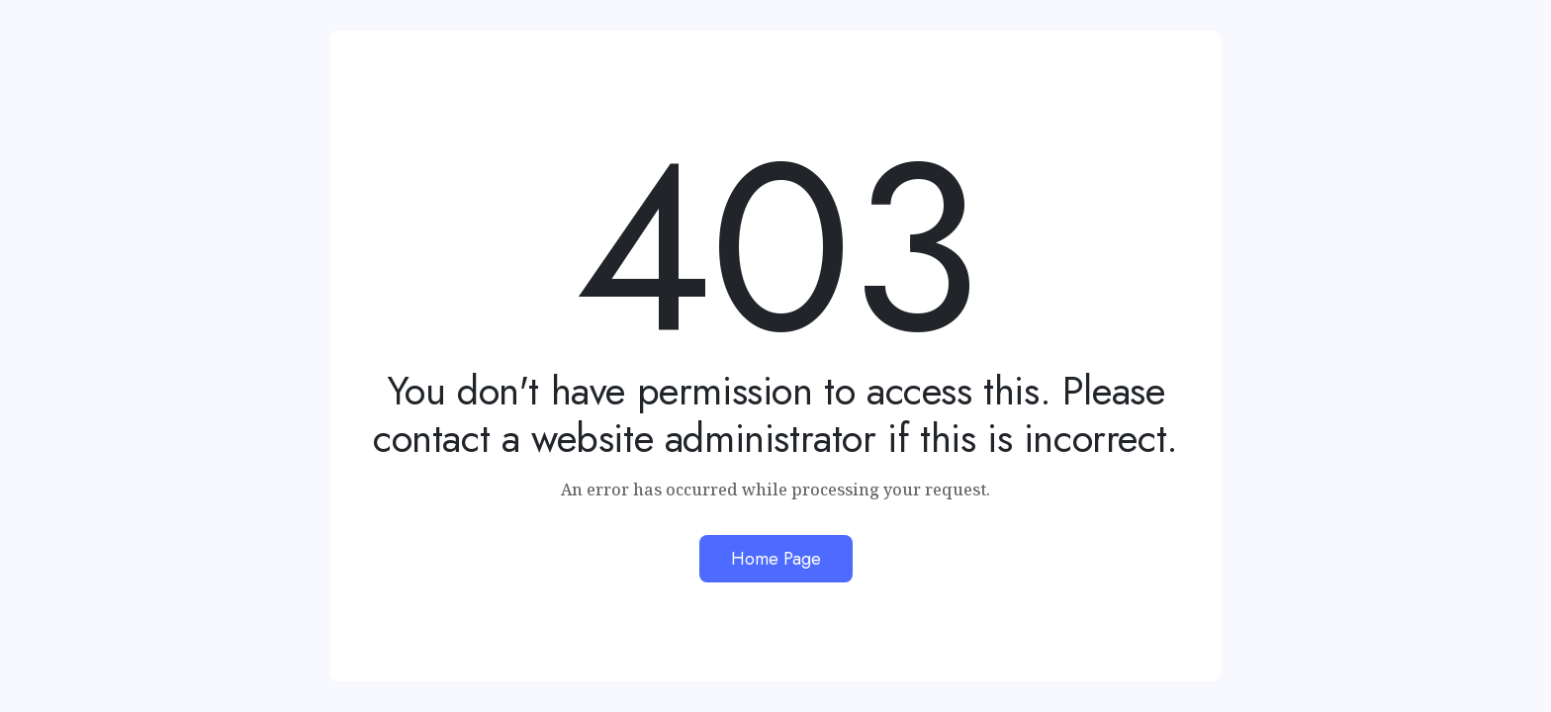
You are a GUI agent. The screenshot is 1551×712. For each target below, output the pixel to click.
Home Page (776, 559)
